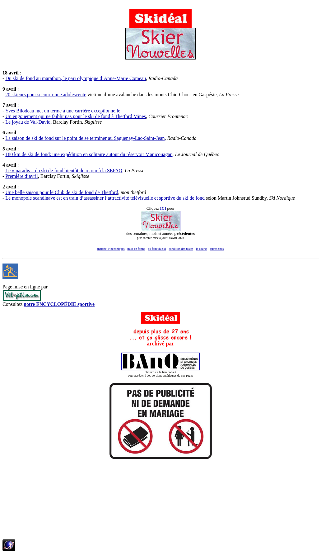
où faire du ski (157, 248)
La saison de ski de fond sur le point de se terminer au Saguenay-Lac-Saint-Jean (85, 138)
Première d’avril (21, 176)
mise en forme (136, 248)
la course (201, 248)
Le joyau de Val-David (27, 122)
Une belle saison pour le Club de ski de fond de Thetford (61, 192)
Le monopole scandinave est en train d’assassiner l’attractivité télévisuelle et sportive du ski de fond (105, 198)
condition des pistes (181, 248)
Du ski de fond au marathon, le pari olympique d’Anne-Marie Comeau (75, 78)
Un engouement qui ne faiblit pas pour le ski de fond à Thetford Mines (75, 116)
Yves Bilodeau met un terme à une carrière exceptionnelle (62, 110)
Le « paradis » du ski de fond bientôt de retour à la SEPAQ (63, 170)
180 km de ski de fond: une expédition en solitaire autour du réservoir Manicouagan (88, 154)
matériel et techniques (111, 248)
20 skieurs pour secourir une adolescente (45, 94)
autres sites (217, 248)
